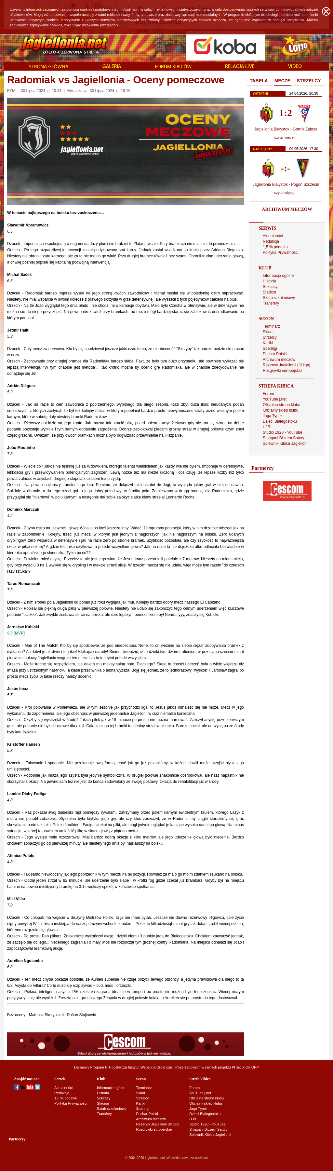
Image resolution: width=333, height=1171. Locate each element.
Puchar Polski (274, 354)
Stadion (269, 292)
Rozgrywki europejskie (282, 370)
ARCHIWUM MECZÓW (287, 209)
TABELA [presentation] (259, 80)
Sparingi (270, 348)
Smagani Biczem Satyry (283, 438)
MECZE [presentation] (282, 80)
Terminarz (271, 326)
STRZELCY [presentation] (309, 80)
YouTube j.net (274, 399)
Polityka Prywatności (281, 252)
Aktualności (273, 236)
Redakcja (271, 241)
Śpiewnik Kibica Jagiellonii (285, 443)
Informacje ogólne (278, 275)
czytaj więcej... (286, 137)
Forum (268, 393)
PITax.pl (238, 1067)
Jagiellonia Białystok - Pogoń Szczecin (286, 184)
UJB (266, 427)
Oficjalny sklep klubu (280, 410)
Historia (269, 281)
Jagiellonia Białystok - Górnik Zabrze (286, 129)
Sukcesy (270, 286)
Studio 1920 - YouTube (282, 432)
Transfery (271, 303)
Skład (268, 332)
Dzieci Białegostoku (280, 421)
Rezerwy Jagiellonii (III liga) (286, 365)
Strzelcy (270, 337)
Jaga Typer (272, 416)
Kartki (268, 343)
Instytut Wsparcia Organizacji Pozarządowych (164, 1067)
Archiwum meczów (279, 359)
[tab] (258, 81)
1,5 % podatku (275, 247)
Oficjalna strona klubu (281, 404)
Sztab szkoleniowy (279, 297)
